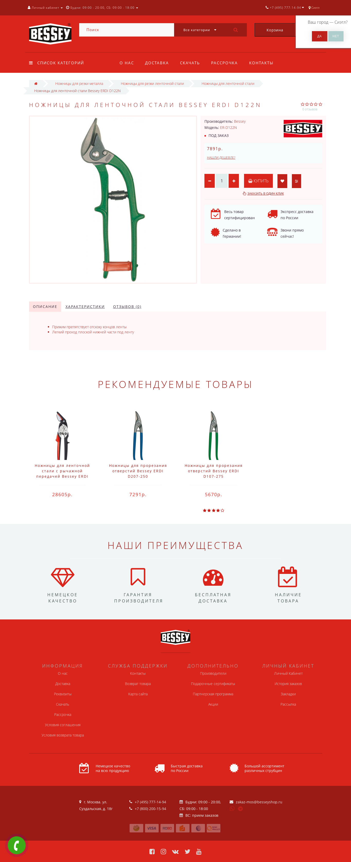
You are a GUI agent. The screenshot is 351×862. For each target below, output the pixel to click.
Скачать (190, 62)
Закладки (288, 693)
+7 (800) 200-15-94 (150, 808)
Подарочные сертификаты (213, 683)
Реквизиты (62, 693)
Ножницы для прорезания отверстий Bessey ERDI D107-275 (214, 471)
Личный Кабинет (288, 673)
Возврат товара (138, 683)
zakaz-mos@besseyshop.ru (259, 801)
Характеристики (85, 306)
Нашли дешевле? (221, 157)
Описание (45, 306)
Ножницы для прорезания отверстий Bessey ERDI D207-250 (138, 471)
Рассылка (288, 704)
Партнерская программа (213, 693)
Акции (213, 704)
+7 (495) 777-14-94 (150, 801)
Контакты (261, 62)
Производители (213, 673)
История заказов (288, 683)
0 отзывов (310, 109)
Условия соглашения (62, 724)
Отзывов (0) (127, 306)
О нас (127, 62)
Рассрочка (224, 62)
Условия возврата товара (63, 735)
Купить (258, 181)
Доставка (157, 62)
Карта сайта (138, 693)
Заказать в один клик (265, 193)
